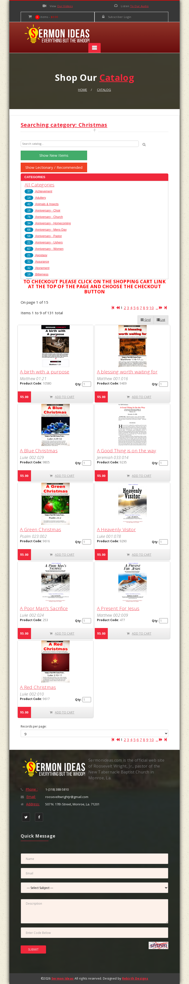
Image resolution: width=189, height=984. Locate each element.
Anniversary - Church (44, 217)
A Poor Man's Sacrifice (44, 608)
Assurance (37, 261)
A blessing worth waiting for (127, 372)
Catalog (104, 89)
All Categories (39, 185)
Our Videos (65, 6)
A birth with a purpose (44, 372)
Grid (146, 320)
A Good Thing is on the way (126, 450)
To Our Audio (139, 6)
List (161, 320)
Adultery (35, 198)
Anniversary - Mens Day (46, 229)
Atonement (37, 268)
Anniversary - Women (44, 249)
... (157, 307)
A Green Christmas (40, 529)
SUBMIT (33, 949)
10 (151, 307)
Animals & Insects (42, 204)
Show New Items (53, 155)
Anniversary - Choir (42, 210)
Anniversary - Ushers (44, 242)
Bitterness (36, 274)
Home (82, 89)
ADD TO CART (62, 397)
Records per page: (34, 726)
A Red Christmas (38, 687)
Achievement (38, 191)
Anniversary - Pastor (43, 236)
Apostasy (36, 255)
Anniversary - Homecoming (48, 223)
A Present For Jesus (118, 608)
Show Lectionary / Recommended (53, 167)
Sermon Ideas (62, 978)
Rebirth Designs (135, 978)
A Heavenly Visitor (116, 529)
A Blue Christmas (39, 450)
